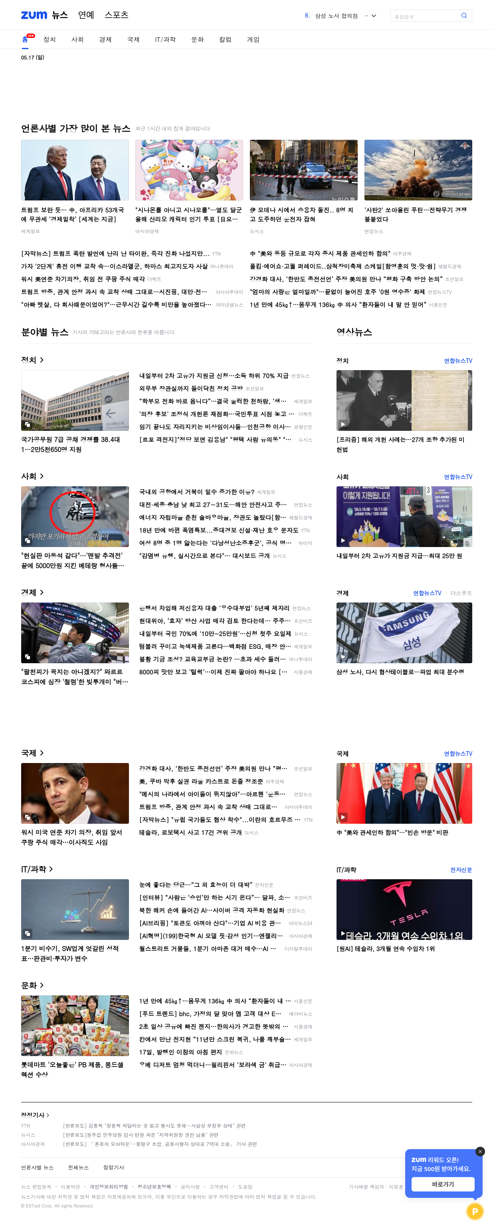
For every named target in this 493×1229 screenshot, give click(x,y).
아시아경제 (147, 231)
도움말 (245, 1186)
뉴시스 (257, 231)
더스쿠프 (461, 593)
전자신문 (461, 870)
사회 (77, 39)
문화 (197, 39)
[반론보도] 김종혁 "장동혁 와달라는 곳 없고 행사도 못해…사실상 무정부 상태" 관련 (154, 1125)
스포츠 (117, 15)
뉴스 (60, 15)
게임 (253, 39)
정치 (50, 39)
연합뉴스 (374, 231)
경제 (105, 39)
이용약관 (70, 1186)
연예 (86, 15)
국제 (133, 39)
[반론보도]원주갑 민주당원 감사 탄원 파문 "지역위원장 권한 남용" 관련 (141, 1134)
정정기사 (32, 1115)
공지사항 (190, 1186)
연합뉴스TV (458, 361)
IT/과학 (165, 39)
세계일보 (30, 231)
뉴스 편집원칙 (36, 1186)
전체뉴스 (78, 1167)
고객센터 (219, 1186)
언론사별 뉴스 (37, 1167)
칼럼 (225, 39)
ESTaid (33, 1206)
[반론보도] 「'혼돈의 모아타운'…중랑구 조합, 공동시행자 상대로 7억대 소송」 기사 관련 (160, 1143)
